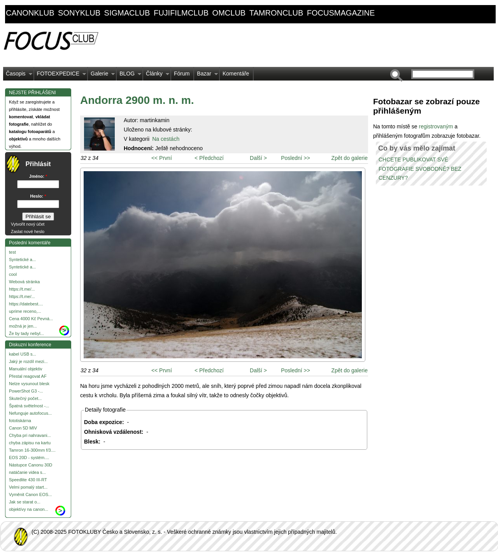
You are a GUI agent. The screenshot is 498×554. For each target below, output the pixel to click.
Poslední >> (295, 158)
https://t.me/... (22, 289)
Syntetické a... (22, 259)
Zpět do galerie (349, 158)
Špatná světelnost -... (29, 405)
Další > (258, 158)
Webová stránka (24, 281)
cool (13, 274)
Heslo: (38, 196)
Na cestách (165, 139)
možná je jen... (23, 326)
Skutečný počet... (25, 398)
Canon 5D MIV (23, 428)
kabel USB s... (22, 354)
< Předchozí (209, 158)
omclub (229, 13)
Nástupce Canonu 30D (30, 465)
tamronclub (276, 13)
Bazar (206, 75)
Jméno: (38, 176)
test (12, 252)
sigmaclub (127, 13)
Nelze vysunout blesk (29, 383)
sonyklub (79, 13)
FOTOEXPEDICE (60, 75)
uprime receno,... (25, 311)
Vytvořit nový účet (27, 224)
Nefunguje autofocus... (30, 413)
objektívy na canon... (28, 509)
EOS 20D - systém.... (29, 457)
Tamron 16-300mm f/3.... (32, 450)
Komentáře (236, 73)
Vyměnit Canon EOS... (30, 494)
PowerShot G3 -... (26, 391)
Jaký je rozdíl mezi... (28, 361)
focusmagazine (341, 13)
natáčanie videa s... (27, 472)
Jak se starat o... (24, 502)
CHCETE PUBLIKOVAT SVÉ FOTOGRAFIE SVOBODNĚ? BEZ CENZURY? (420, 168)
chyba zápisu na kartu (30, 442)
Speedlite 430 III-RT (28, 479)
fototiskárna (20, 420)
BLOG (129, 75)
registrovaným (436, 126)
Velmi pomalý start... (28, 487)
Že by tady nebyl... (26, 333)
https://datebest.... (26, 304)
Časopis (17, 75)
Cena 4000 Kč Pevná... (31, 318)
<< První (161, 158)
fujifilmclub (181, 13)
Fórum (181, 73)
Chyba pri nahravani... (30, 435)
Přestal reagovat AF (28, 376)
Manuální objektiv (25, 368)
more (64, 329)
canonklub (30, 13)
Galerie (101, 75)
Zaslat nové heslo (27, 231)
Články (156, 75)
